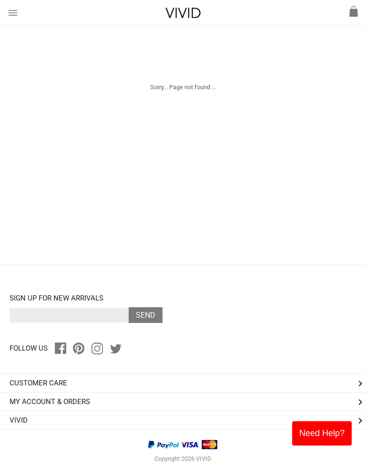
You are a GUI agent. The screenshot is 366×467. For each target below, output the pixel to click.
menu (13, 13)
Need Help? (322, 433)
